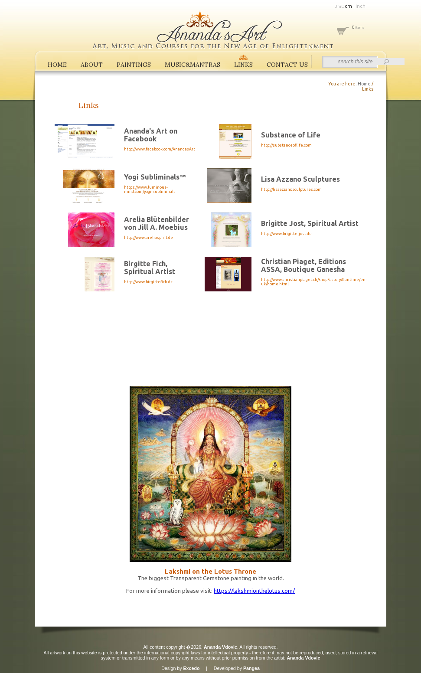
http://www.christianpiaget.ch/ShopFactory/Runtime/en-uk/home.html (314, 282)
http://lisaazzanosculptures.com (291, 189)
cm (349, 6)
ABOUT (92, 65)
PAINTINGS (134, 65)
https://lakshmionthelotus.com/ (254, 591)
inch (361, 6)
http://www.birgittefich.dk (148, 282)
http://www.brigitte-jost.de (286, 234)
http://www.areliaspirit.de (148, 237)
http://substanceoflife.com (286, 145)
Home (364, 83)
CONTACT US (287, 65)
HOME (57, 65)
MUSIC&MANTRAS (192, 65)
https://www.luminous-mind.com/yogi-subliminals (150, 189)
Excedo (191, 668)
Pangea (251, 668)
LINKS (243, 65)
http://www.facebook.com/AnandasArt (159, 149)
